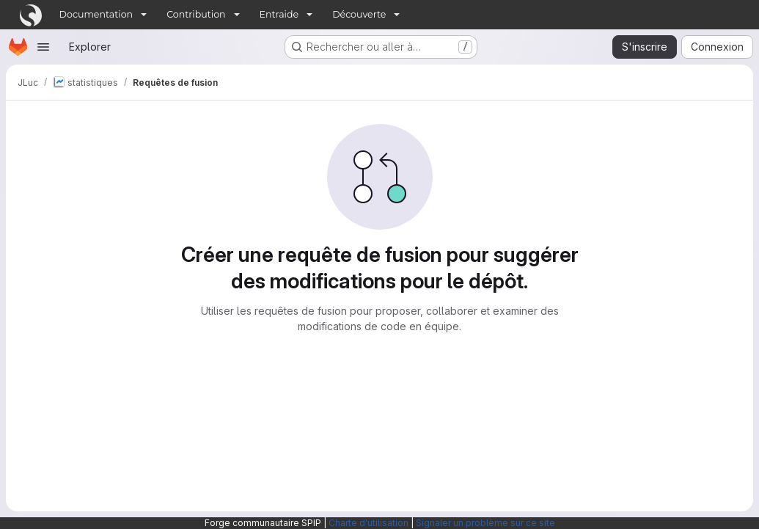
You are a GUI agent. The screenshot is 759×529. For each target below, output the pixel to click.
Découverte (359, 14)
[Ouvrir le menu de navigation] (43, 47)
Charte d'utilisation (368, 522)
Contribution (195, 14)
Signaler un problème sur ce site (485, 522)
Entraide (279, 14)
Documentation (96, 14)
